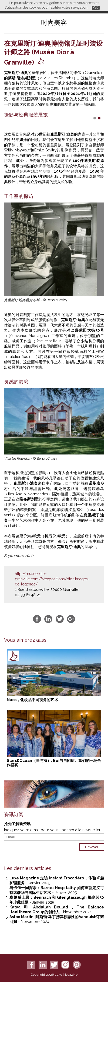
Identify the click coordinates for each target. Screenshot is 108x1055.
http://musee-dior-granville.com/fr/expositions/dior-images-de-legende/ (52, 637)
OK (95, 8)
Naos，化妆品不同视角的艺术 (32, 758)
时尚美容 (54, 22)
